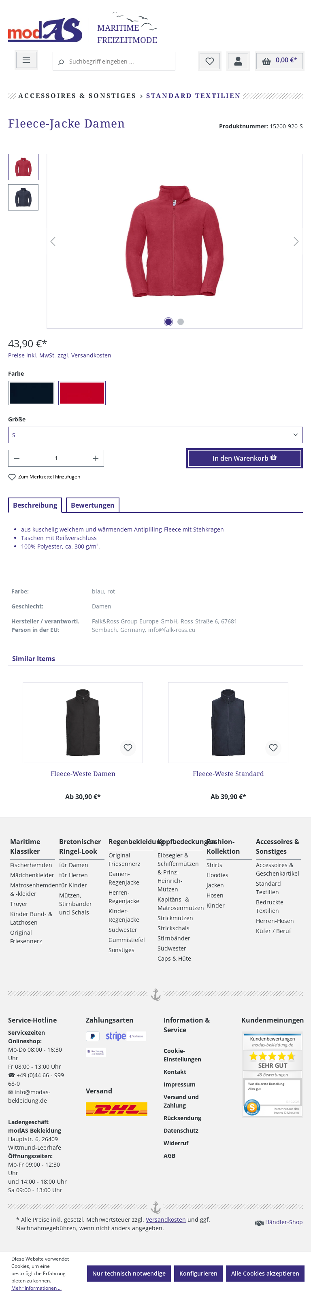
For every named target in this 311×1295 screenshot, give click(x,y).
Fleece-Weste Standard (228, 773)
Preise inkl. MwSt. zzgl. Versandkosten (59, 355)
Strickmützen (175, 918)
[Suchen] (62, 61)
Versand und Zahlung (181, 1101)
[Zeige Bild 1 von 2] (168, 322)
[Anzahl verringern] (16, 458)
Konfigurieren (198, 1273)
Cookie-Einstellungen (182, 1055)
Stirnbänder (174, 938)
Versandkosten (166, 1219)
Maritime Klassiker (25, 846)
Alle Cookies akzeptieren (265, 1273)
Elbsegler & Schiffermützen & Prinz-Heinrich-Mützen (178, 872)
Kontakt (175, 1072)
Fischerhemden (31, 865)
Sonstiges (121, 950)
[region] (155, 241)
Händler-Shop (279, 1221)
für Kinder (73, 885)
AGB (169, 1155)
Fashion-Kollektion (223, 846)
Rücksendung (182, 1118)
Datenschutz (181, 1130)
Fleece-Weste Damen (83, 773)
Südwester (123, 930)
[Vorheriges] (53, 241)
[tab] (35, 505)
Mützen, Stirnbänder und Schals (75, 903)
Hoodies (217, 875)
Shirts (214, 865)
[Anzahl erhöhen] (95, 458)
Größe (17, 419)
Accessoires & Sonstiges (277, 846)
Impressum (180, 1084)
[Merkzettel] (209, 61)
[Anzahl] (56, 458)
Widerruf (176, 1143)
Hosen (215, 895)
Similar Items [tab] (33, 658)
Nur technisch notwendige (129, 1273)
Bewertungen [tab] (93, 505)
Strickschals (174, 928)
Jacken (215, 885)
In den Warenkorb (245, 458)
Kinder (216, 905)
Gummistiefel (127, 940)
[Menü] (26, 60)
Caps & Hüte (174, 958)
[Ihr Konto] (238, 61)
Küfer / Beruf (273, 931)
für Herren (73, 875)
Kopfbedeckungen (187, 841)
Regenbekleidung (136, 841)
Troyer (19, 904)
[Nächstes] (296, 241)
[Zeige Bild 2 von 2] (180, 322)
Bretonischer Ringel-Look (80, 846)
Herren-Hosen (275, 921)
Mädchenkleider (32, 875)
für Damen (73, 865)
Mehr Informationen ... (36, 1287)
